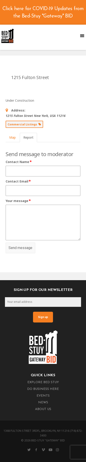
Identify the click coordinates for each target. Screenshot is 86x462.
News (43, 402)
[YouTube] (50, 449)
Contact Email (18, 181)
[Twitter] (29, 449)
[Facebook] (36, 449)
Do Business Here (43, 389)
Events (43, 396)
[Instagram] (57, 449)
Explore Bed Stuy (43, 382)
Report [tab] (28, 137)
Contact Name (19, 162)
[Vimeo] (43, 449)
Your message (18, 201)
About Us (43, 409)
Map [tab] (12, 137)
